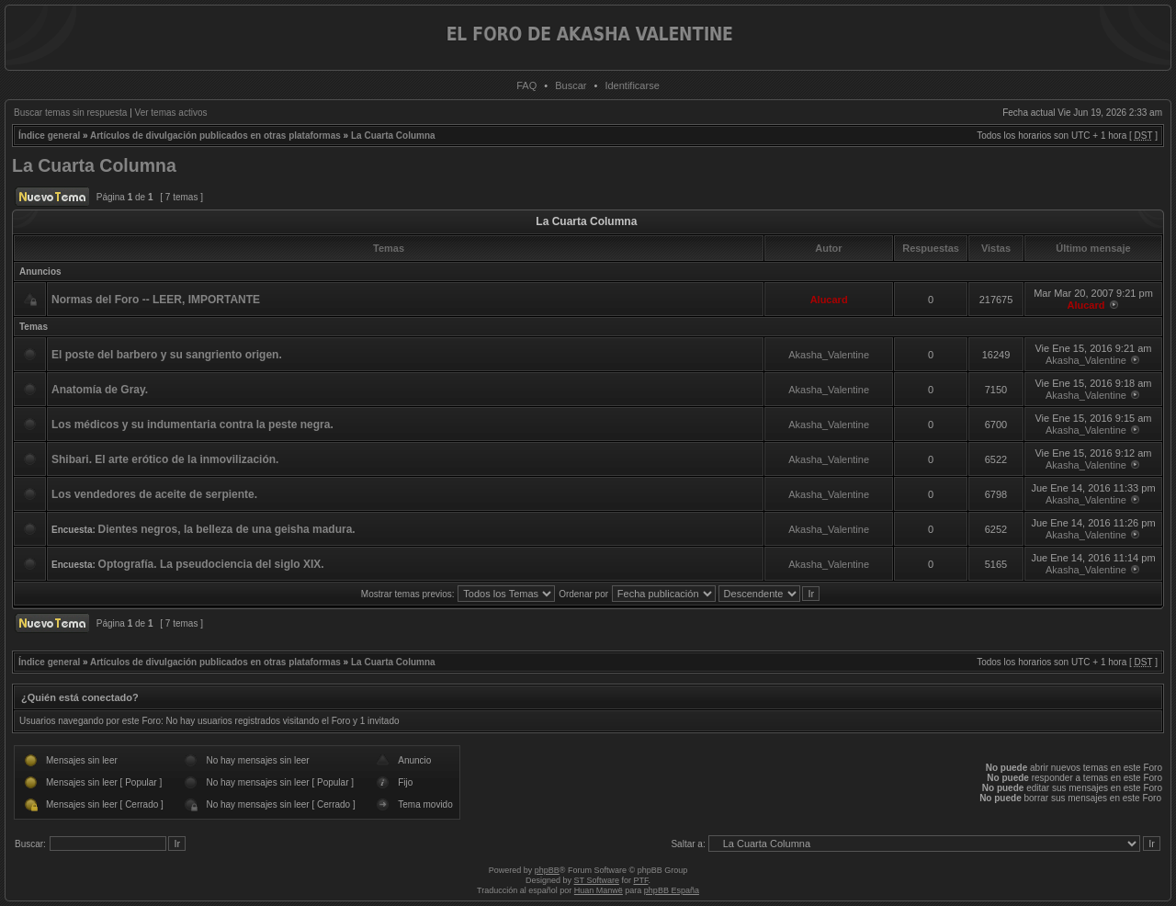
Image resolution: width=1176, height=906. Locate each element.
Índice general (49, 135)
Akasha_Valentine (828, 354)
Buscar (570, 85)
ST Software (596, 880)
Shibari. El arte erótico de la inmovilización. (164, 459)
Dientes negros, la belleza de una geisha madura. (227, 529)
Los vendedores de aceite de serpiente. (154, 494)
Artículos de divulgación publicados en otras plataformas (215, 135)
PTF (640, 880)
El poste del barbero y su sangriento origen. (166, 354)
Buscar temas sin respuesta (70, 113)
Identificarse (632, 85)
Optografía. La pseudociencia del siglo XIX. (211, 564)
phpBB (547, 870)
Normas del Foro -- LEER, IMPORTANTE (155, 299)
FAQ (526, 85)
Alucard (829, 299)
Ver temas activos (171, 113)
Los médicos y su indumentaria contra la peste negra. (192, 424)
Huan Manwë (598, 890)
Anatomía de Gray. (99, 389)
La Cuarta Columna (393, 135)
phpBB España (671, 890)
